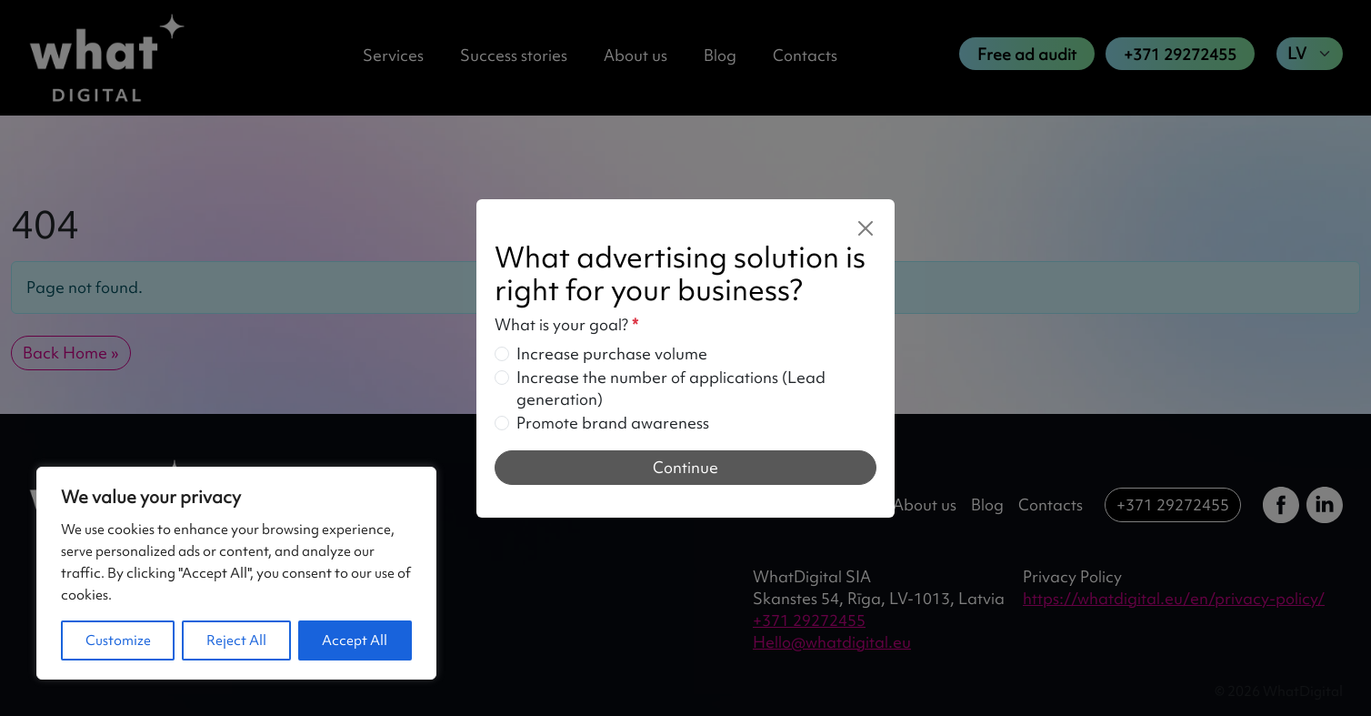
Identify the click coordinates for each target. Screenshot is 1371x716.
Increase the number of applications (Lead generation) (671, 388)
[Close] (865, 228)
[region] (236, 573)
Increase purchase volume (611, 353)
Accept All (354, 640)
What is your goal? (566, 324)
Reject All (236, 640)
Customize (118, 640)
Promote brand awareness (612, 422)
